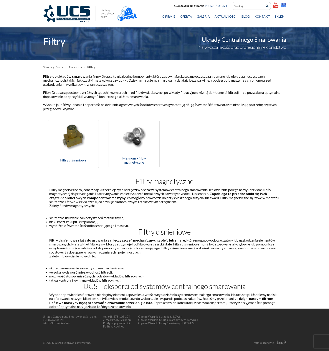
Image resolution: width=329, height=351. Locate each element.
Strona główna (53, 67)
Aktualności (226, 16)
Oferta (186, 16)
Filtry (91, 67)
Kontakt (262, 16)
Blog (245, 16)
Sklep (279, 16)
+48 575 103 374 (216, 6)
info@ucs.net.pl (122, 320)
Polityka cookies (113, 326)
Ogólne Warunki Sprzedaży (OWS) (160, 316)
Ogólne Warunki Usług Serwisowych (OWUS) (166, 323)
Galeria (203, 16)
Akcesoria (75, 67)
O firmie (168, 16)
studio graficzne (270, 342)
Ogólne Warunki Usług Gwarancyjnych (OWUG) (168, 320)
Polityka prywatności (116, 323)
